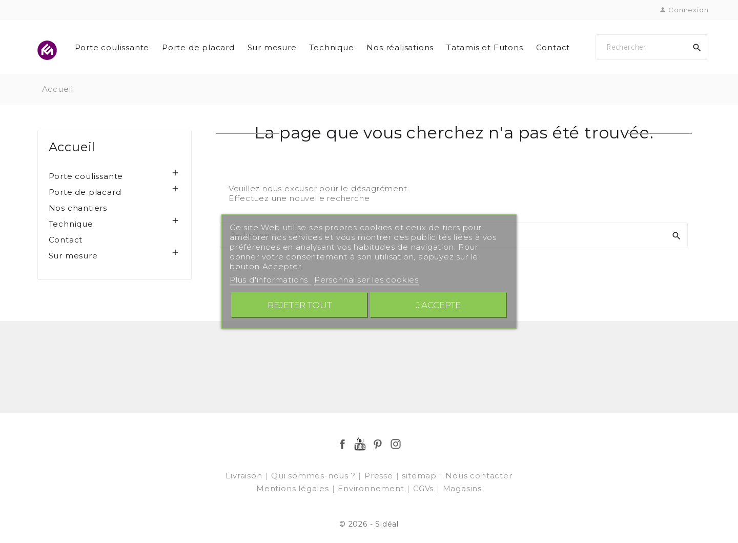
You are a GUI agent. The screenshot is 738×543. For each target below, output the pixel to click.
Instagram (395, 444)
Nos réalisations (400, 47)
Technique (331, 47)
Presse (380, 475)
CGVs (424, 488)
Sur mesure (272, 47)
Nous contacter (478, 475)
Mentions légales (294, 488)
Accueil (72, 146)
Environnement (372, 488)
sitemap (420, 475)
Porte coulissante (112, 47)
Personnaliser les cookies (366, 280)
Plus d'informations (270, 280)
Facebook (342, 444)
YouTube (360, 444)
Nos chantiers (78, 208)
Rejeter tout (300, 304)
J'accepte (438, 304)
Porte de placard (198, 47)
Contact (553, 47)
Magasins (462, 488)
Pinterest (377, 444)
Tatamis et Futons (484, 47)
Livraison (244, 475)
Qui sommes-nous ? (314, 475)
